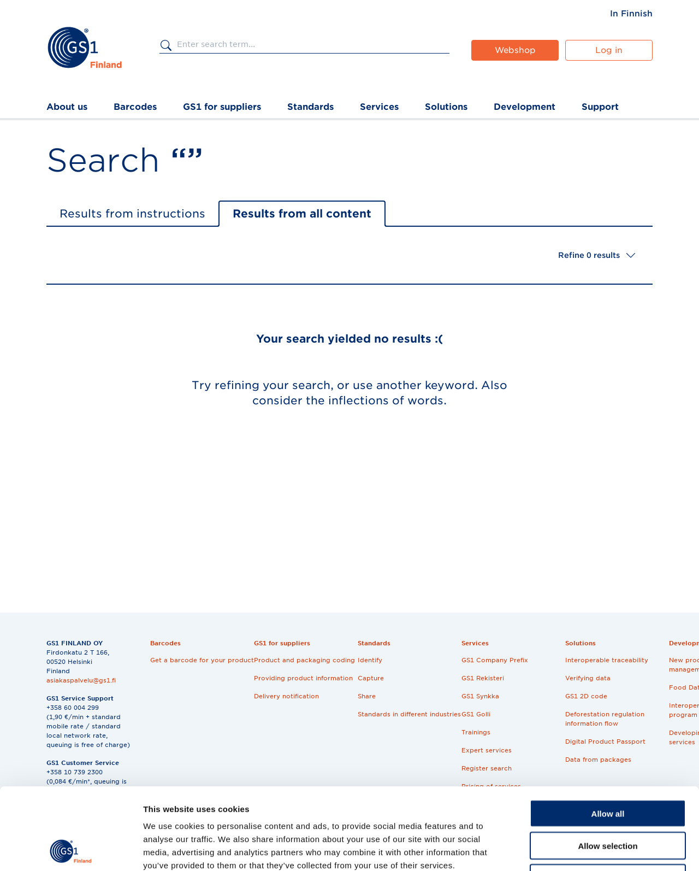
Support (600, 107)
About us (66, 107)
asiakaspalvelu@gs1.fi (81, 680)
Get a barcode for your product (202, 660)
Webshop (515, 50)
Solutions (446, 107)
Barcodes (135, 107)
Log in (609, 50)
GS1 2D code (586, 696)
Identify (370, 660)
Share (367, 696)
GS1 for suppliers (222, 107)
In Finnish (631, 14)
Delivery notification (286, 696)
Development (524, 107)
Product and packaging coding (304, 660)
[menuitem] (631, 13)
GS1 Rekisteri (482, 678)
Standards (310, 107)
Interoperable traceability (606, 660)
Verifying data (588, 678)
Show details (573, 849)
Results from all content (302, 213)
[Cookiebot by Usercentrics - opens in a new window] (71, 849)
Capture (371, 678)
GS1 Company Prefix (494, 660)
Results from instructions (132, 213)
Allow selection (607, 769)
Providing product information (303, 678)
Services (379, 107)
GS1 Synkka (480, 696)
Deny (608, 801)
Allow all (608, 736)
